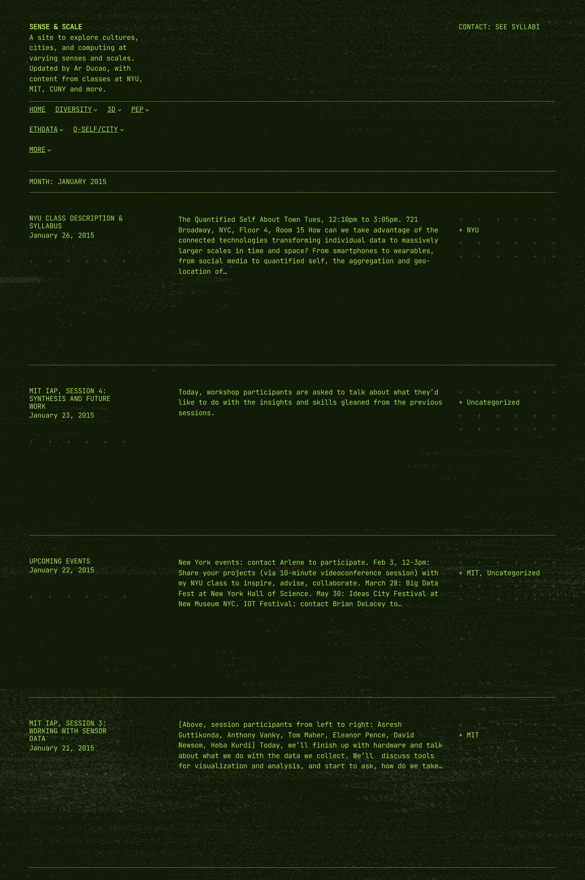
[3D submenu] (119, 109)
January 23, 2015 (61, 415)
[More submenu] (49, 149)
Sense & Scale (55, 26)
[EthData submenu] (61, 130)
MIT (473, 572)
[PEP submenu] (147, 109)
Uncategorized (493, 402)
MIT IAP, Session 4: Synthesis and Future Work (69, 398)
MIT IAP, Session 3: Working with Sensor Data (67, 731)
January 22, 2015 (61, 570)
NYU (473, 229)
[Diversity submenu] (95, 109)
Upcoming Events (59, 561)
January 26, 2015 (61, 235)
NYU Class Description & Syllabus (76, 222)
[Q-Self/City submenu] (122, 130)
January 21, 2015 (61, 747)
